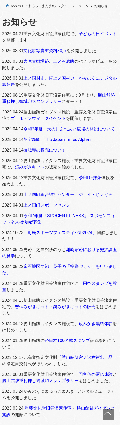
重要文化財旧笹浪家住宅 (48, 408)
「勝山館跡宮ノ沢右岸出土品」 (87, 357)
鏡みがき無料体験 (96, 323)
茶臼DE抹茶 (90, 177)
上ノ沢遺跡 (63, 61)
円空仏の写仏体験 (96, 374)
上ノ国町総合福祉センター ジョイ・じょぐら (68, 194)
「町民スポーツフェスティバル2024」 (60, 232)
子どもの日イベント (98, 33)
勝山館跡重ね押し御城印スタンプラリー (40, 380)
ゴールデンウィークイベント (38, 118)
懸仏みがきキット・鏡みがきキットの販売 (55, 306)
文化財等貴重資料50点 (44, 50)
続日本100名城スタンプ (67, 340)
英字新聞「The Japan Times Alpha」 (58, 139)
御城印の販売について (44, 150)
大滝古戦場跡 (36, 61)
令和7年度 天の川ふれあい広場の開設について (69, 129)
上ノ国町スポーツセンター (48, 205)
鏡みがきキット (30, 167)
